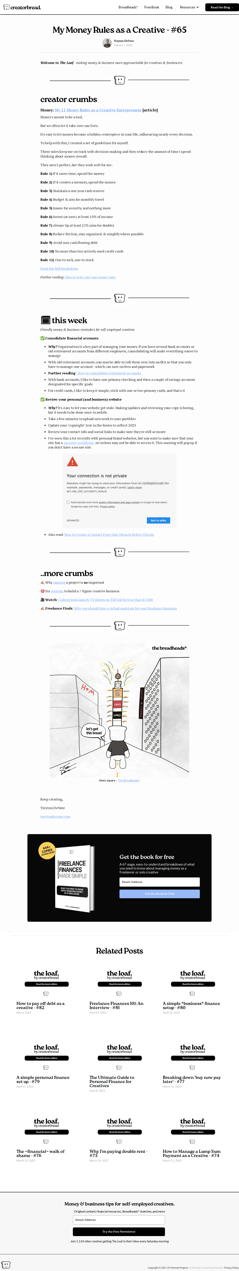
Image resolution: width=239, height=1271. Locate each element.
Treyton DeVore (124, 41)
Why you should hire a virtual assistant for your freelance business (125, 608)
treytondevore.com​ (55, 816)
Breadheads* (128, 7)
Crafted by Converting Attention (206, 1267)
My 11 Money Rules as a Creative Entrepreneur (98, 110)
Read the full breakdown (59, 268)
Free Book (151, 7)
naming (59, 582)
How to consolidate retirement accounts (109, 373)
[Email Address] (160, 884)
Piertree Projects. (179, 1267)
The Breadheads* (129, 780)
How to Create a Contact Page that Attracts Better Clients (109, 534)
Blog (169, 7)
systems (57, 591)
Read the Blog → (222, 7)
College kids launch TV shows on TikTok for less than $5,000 (105, 599)
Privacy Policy (231, 1267)
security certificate (79, 442)
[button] (189, 7)
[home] (22, 7)
